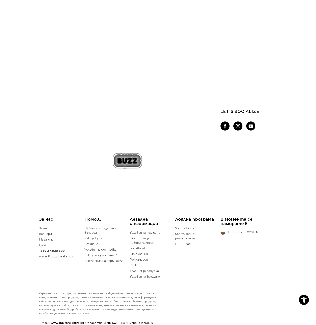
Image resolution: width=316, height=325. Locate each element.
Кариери (45, 234)
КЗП (133, 265)
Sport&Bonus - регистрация (185, 236)
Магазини (46, 239)
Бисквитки (139, 248)
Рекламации (139, 259)
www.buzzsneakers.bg (67, 323)
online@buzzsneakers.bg (56, 256)
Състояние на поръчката (103, 261)
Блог (42, 245)
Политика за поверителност (142, 241)
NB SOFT (113, 323)
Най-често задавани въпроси (100, 230)
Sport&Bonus (184, 228)
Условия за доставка (100, 249)
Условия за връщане (145, 276)
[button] (304, 300)
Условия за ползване (145, 232)
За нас (43, 228)
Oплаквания (139, 254)
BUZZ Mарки (184, 244)
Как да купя (93, 238)
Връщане (91, 244)
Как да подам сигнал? (100, 255)
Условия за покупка (144, 271)
